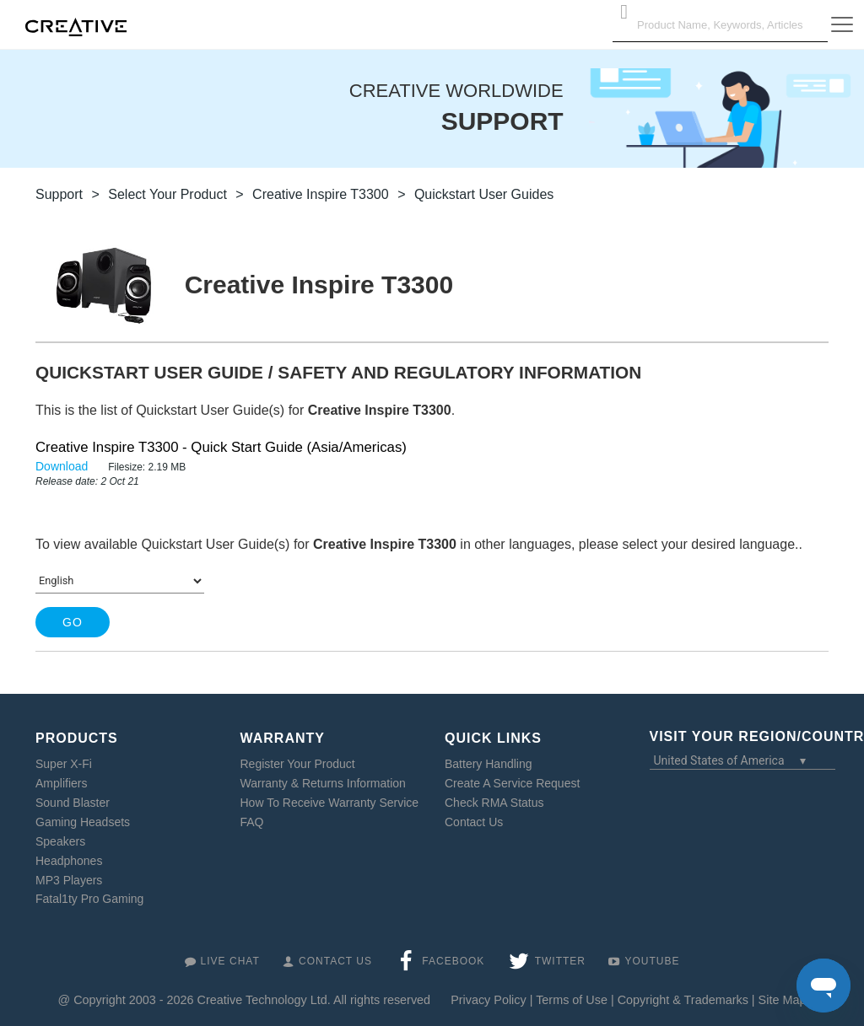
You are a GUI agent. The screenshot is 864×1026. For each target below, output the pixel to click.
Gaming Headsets (82, 822)
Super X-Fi (63, 764)
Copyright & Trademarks (683, 1000)
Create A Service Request (512, 783)
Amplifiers (61, 783)
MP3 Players (68, 880)
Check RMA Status (494, 802)
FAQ (252, 822)
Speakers (60, 841)
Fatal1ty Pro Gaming (89, 898)
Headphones (68, 861)
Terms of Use (572, 1000)
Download (63, 466)
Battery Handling (488, 764)
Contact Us (474, 822)
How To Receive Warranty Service (329, 802)
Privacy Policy (488, 1000)
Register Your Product (297, 764)
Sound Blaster (72, 802)
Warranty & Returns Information (323, 783)
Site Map (783, 1000)
